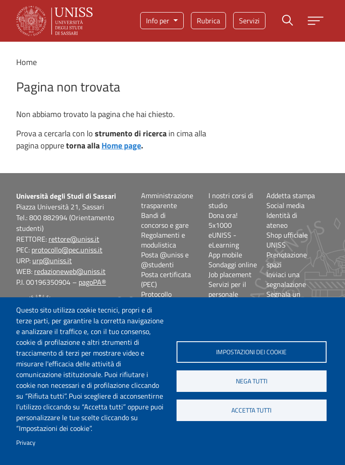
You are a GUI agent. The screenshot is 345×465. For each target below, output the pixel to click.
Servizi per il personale (227, 289)
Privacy (25, 442)
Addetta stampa (290, 195)
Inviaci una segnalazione (286, 279)
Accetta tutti (251, 410)
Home (26, 62)
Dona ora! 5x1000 (223, 220)
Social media (285, 205)
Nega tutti (251, 381)
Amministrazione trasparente (167, 200)
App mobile (225, 255)
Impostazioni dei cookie (251, 352)
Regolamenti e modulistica (163, 240)
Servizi (249, 20)
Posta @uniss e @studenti (165, 259)
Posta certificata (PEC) (166, 279)
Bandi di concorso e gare (165, 220)
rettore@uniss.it (74, 239)
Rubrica (208, 20)
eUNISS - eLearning (223, 240)
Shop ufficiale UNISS (287, 240)
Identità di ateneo (281, 220)
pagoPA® (92, 282)
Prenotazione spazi (286, 259)
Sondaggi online (232, 264)
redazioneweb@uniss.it (70, 271)
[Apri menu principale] (315, 21)
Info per (158, 20)
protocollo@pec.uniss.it (66, 249)
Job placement (230, 274)
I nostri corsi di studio (230, 200)
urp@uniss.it (52, 260)
